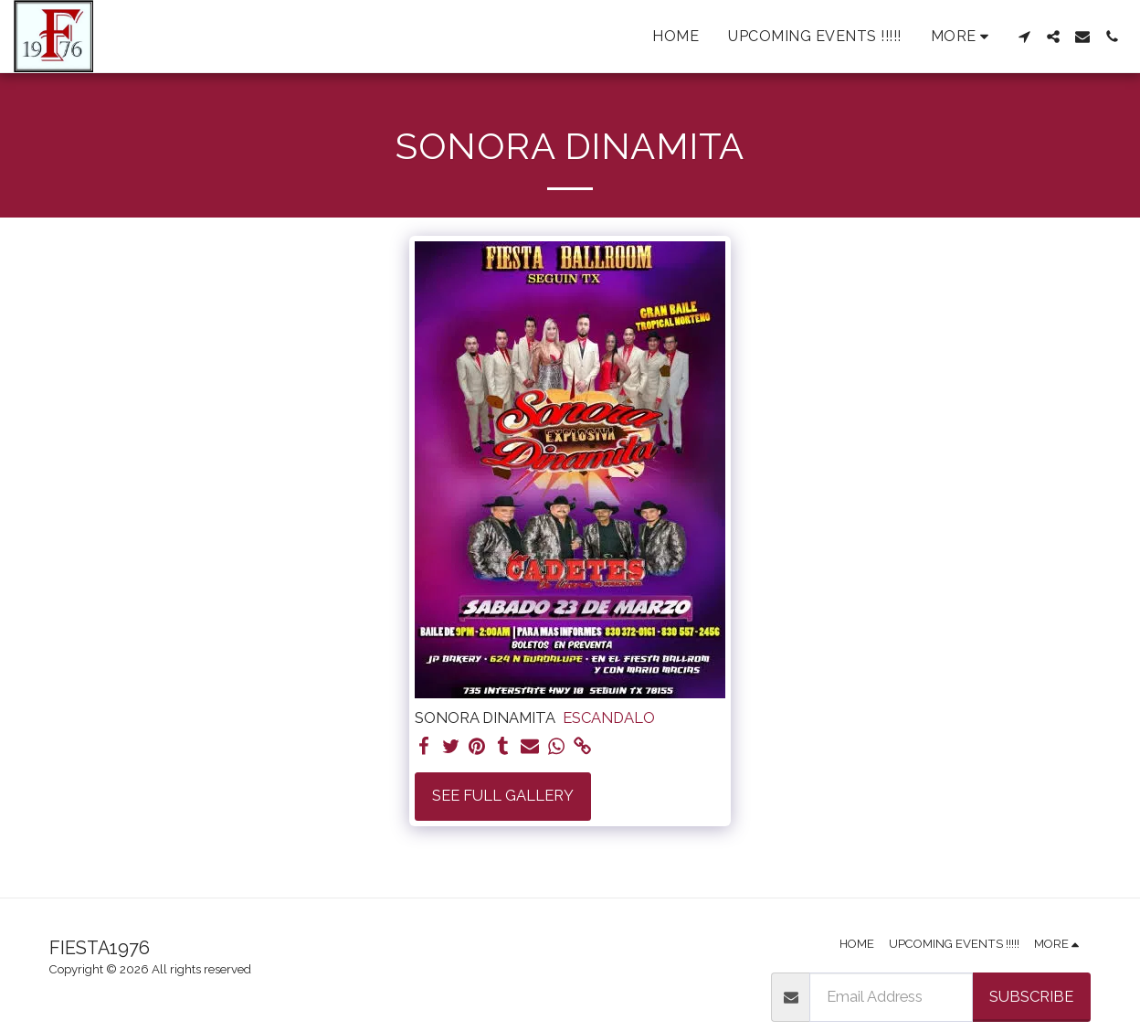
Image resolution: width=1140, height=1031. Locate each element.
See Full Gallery (503, 795)
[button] (1024, 36)
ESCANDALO (609, 717)
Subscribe (1031, 996)
